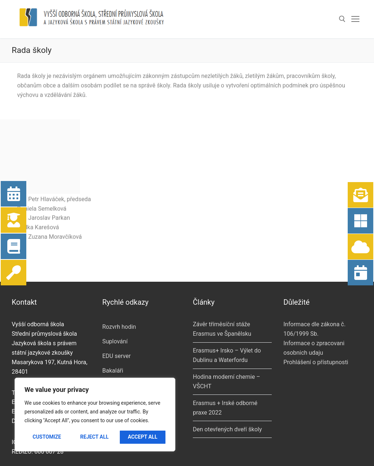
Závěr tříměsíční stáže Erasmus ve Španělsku (222, 290)
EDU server (116, 316)
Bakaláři (112, 331)
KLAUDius (115, 375)
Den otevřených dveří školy (227, 390)
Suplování (114, 302)
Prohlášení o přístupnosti (315, 323)
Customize (47, 437)
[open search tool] (342, 19)
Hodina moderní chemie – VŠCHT (226, 342)
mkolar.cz (137, 453)
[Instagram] (240, 449)
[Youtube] (221, 449)
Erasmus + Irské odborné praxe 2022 (225, 369)
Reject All (94, 437)
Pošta (109, 346)
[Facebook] (202, 449)
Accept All (142, 437)
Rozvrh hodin (119, 287)
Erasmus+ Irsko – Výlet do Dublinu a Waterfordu (227, 316)
